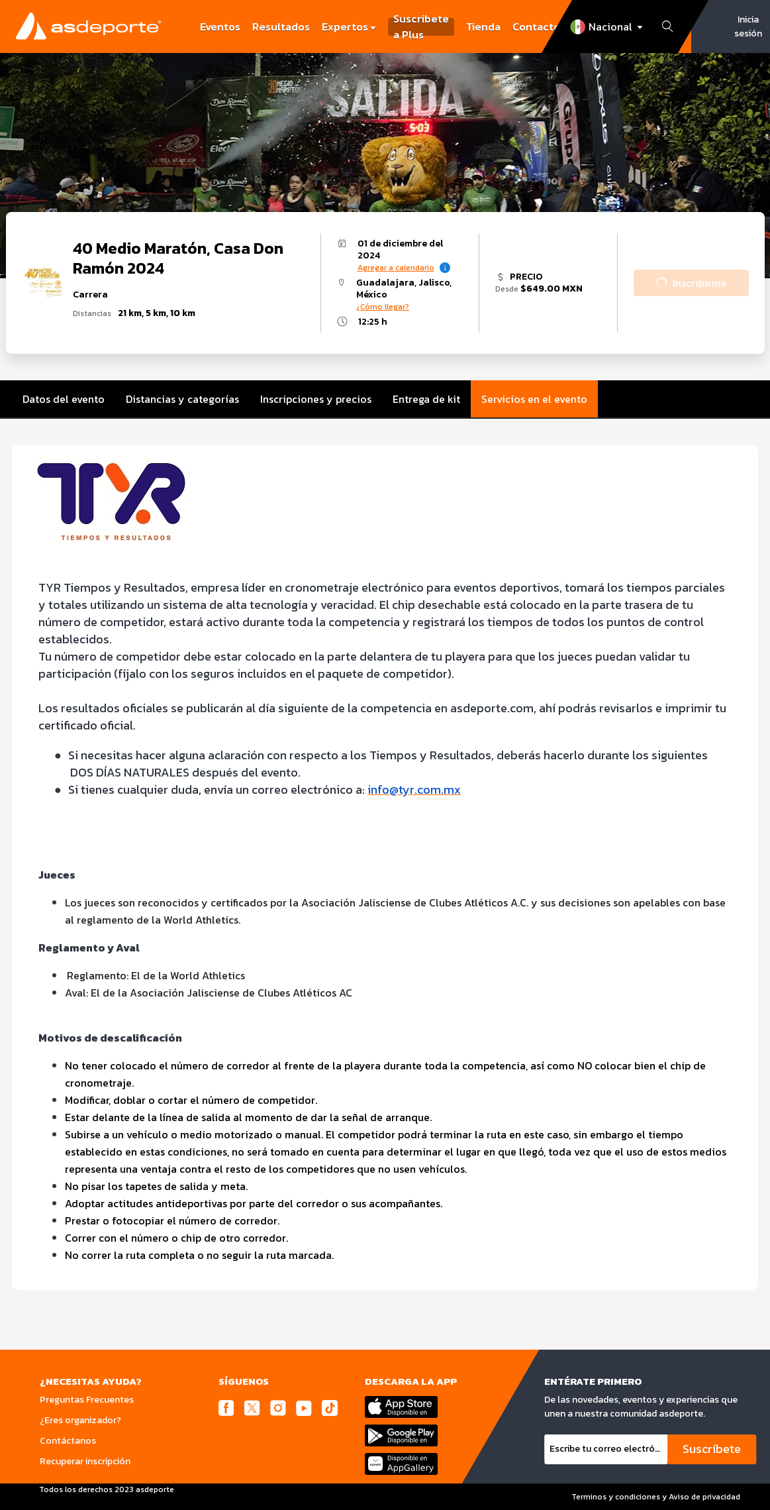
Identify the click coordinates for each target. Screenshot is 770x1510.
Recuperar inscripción (85, 1461)
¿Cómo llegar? (382, 307)
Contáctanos (68, 1441)
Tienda (483, 26)
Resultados (281, 26)
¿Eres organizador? (80, 1420)
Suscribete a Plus (421, 26)
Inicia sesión (748, 26)
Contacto (536, 26)
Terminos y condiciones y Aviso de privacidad (655, 1497)
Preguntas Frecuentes (87, 1400)
